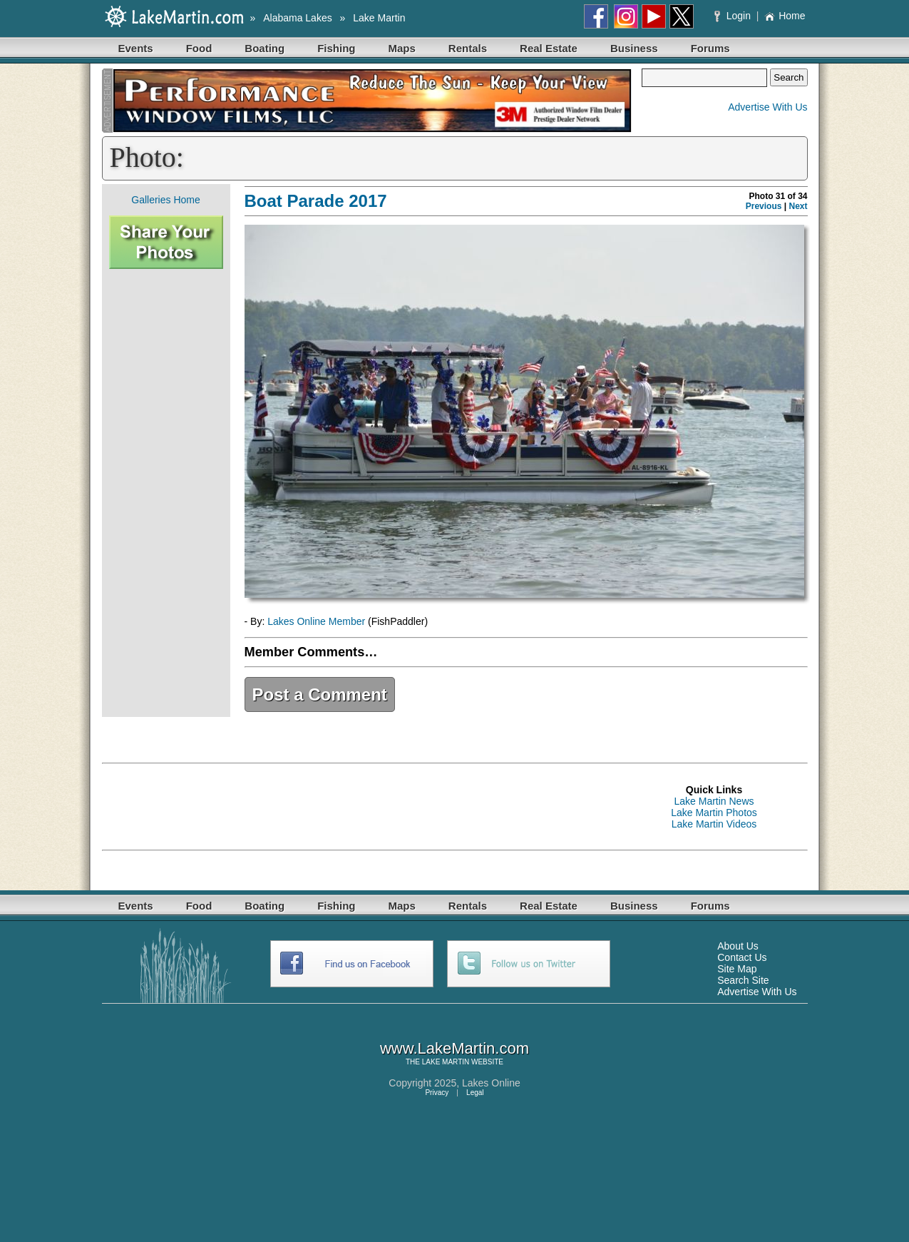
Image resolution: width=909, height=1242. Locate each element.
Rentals (467, 48)
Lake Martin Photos (714, 812)
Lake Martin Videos (714, 824)
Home (784, 15)
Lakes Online (491, 1083)
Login (734, 15)
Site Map (736, 968)
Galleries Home (165, 199)
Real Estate (548, 48)
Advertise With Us (767, 107)
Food (199, 48)
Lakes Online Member (316, 621)
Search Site (743, 980)
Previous (764, 206)
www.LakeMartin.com (454, 1048)
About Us (738, 946)
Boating (264, 48)
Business (634, 48)
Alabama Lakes (297, 18)
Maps (402, 48)
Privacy (436, 1092)
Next (798, 206)
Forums (710, 48)
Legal (474, 1092)
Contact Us (741, 957)
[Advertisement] (166, 493)
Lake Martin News (714, 801)
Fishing (336, 48)
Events (135, 48)
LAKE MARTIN (446, 1062)
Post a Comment (319, 694)
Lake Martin (379, 18)
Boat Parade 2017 (316, 200)
